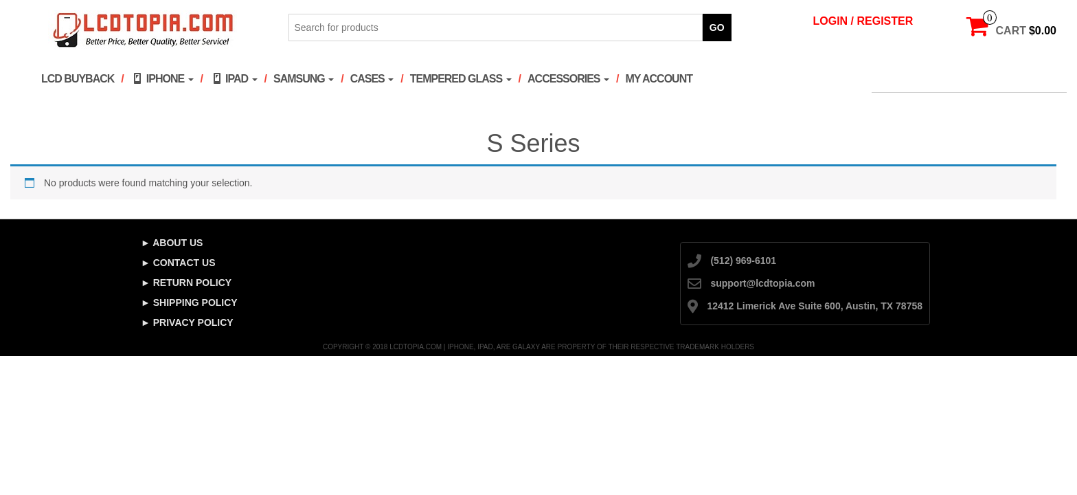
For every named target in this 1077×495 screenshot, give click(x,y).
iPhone (162, 78)
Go (717, 27)
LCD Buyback (77, 79)
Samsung (303, 79)
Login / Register (863, 21)
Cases (372, 79)
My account (658, 79)
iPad (233, 78)
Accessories (568, 79)
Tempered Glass (461, 79)
